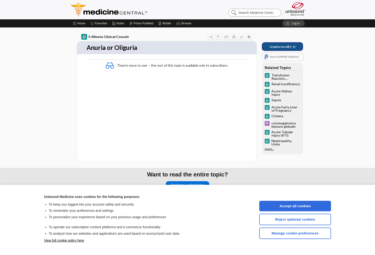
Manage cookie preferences (295, 233)
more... (269, 149)
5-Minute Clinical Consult (105, 37)
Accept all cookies (295, 206)
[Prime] (141, 23)
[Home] (79, 23)
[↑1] (282, 46)
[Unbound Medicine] (295, 8)
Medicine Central (130, 9)
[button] (184, 23)
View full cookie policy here (64, 240)
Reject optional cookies (295, 219)
